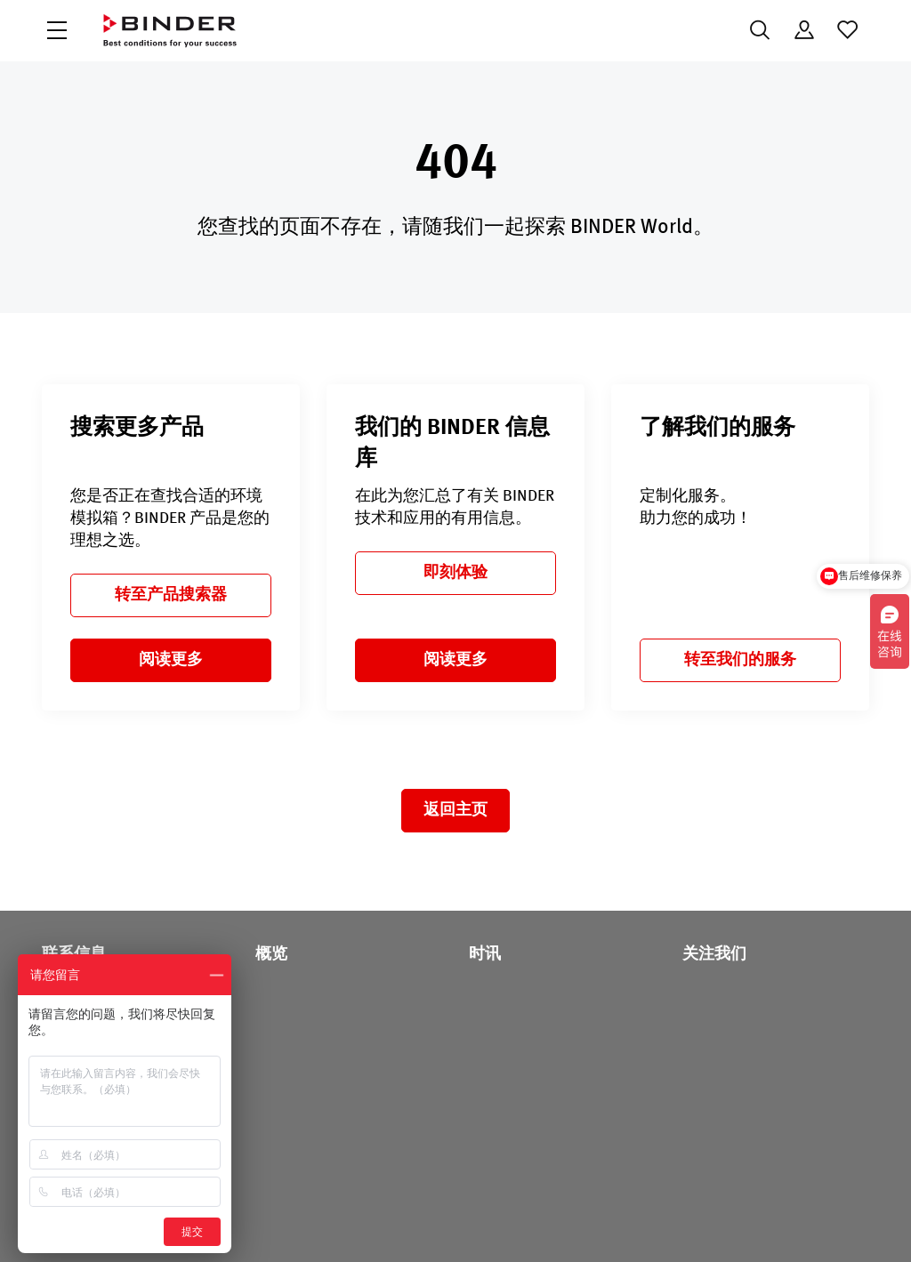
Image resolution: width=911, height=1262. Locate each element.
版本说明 (763, 1224)
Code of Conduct (506, 1224)
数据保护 (416, 1224)
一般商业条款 (608, 1224)
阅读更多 (171, 660)
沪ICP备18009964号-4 (273, 1224)
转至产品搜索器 (171, 595)
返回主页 (455, 810)
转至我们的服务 (740, 660)
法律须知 (692, 1224)
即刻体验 (455, 573)
